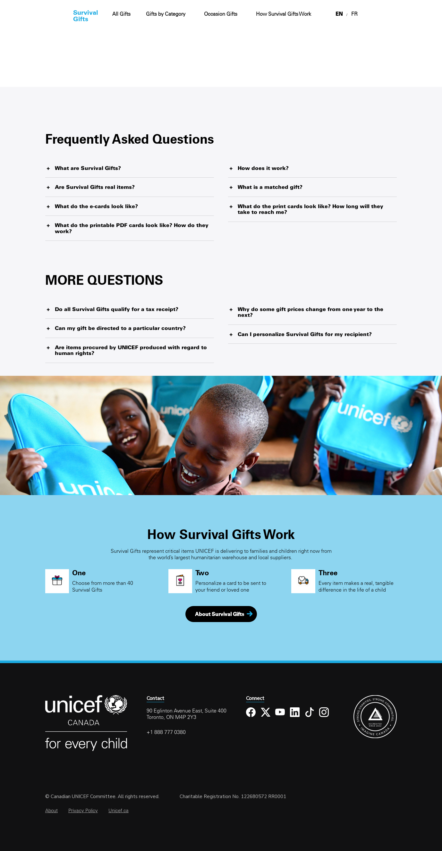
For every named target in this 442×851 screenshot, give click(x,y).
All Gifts (121, 14)
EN (339, 14)
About (51, 810)
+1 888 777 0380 (166, 732)
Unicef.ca (118, 810)
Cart (410, 13)
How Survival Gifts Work (283, 14)
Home (46, 15)
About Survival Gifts (219, 614)
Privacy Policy (83, 810)
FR (354, 14)
